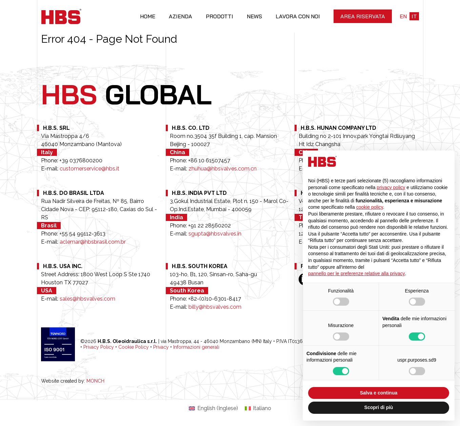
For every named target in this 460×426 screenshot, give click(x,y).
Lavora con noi (298, 16)
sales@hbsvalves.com (87, 299)
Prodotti (219, 16)
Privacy (161, 347)
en (403, 16)
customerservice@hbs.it (89, 168)
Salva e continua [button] (378, 392)
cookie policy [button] (369, 207)
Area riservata (362, 16)
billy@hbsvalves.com (214, 307)
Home (147, 16)
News (254, 16)
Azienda (180, 16)
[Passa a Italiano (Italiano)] (258, 408)
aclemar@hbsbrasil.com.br (93, 242)
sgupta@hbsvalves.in (214, 233)
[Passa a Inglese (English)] (213, 408)
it (414, 16)
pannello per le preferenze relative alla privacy (356, 273)
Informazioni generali (196, 347)
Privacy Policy (98, 347)
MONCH (95, 381)
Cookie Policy (133, 347)
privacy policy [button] (391, 187)
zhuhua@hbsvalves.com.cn (222, 168)
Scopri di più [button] (378, 407)
